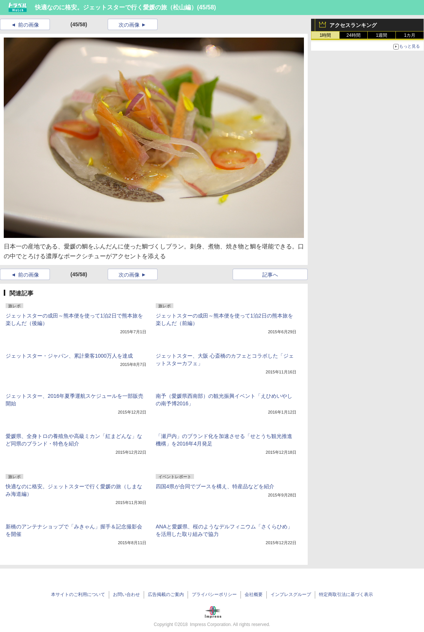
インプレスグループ (291, 594)
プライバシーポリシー (214, 594)
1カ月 (410, 35)
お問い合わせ (126, 594)
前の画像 (28, 25)
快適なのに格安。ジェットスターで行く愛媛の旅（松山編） (116, 7)
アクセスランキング (353, 25)
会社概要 (254, 594)
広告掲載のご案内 (166, 594)
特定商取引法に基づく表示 (346, 594)
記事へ (270, 275)
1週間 (382, 35)
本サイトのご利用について (78, 594)
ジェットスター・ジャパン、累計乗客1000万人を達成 (69, 356)
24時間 (353, 35)
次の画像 (129, 25)
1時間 (325, 35)
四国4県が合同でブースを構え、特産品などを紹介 (215, 486)
